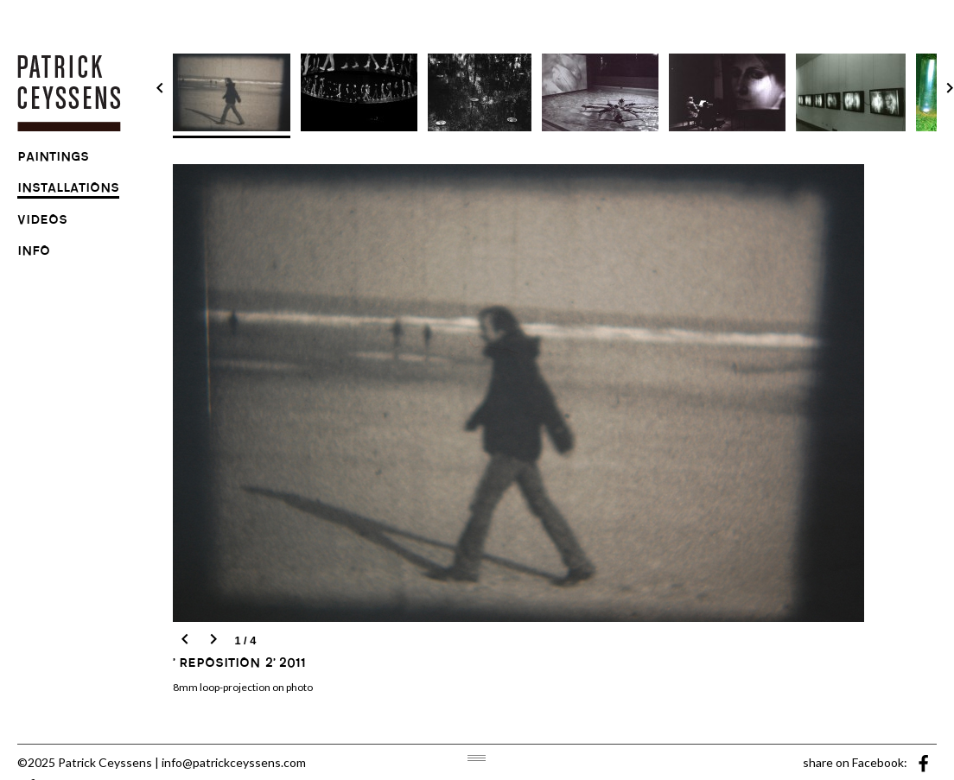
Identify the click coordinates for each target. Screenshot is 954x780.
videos (42, 222)
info (33, 253)
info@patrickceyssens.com (234, 762)
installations (68, 190)
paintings (53, 159)
